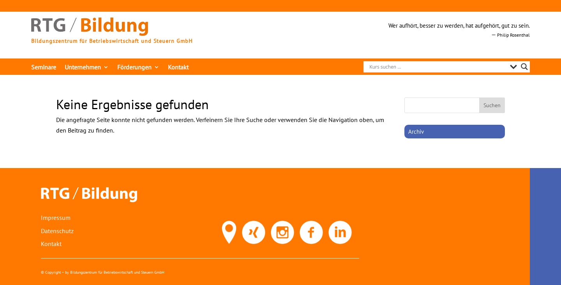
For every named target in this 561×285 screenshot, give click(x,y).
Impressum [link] (56, 217)
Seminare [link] (43, 67)
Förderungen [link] (134, 67)
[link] (89, 33)
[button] (492, 105)
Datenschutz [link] (57, 231)
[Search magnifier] (524, 66)
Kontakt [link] (178, 67)
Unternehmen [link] (83, 67)
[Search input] (437, 66)
